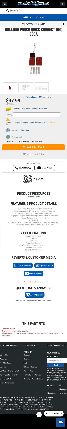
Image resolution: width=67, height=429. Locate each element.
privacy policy (61, 379)
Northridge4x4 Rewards (8, 375)
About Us (3, 359)
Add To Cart (33, 147)
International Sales (7, 383)
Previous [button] (3, 24)
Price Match (28, 371)
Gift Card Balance (30, 367)
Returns (27, 359)
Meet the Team (5, 363)
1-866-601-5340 (38, 25)
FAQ (25, 363)
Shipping (27, 355)
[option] (33, 24)
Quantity (9, 115)
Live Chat (26, 25)
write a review (38, 282)
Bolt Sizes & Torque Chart (9, 371)
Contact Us (4, 355)
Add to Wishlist (33, 154)
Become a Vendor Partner (33, 379)
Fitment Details (34, 197)
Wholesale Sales (6, 379)
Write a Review (32, 97)
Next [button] (63, 24)
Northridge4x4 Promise (32, 375)
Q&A (40, 97)
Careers (3, 367)
